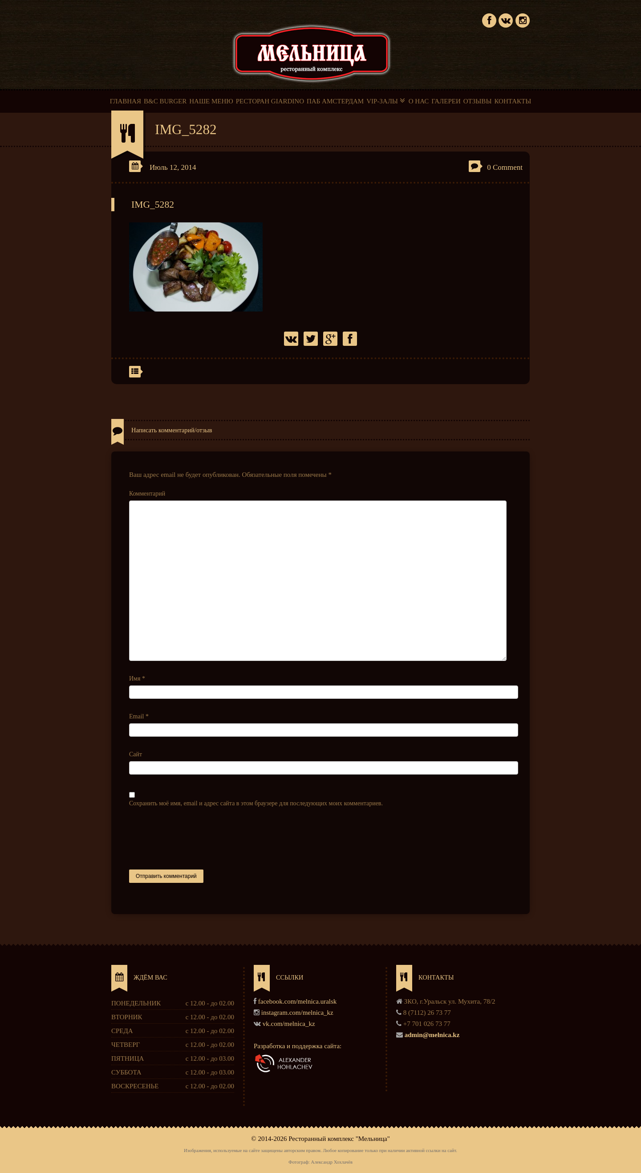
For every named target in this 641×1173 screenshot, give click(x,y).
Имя (137, 678)
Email (139, 716)
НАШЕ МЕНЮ (211, 101)
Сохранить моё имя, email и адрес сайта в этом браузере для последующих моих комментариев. (256, 803)
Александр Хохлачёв (332, 1162)
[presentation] (196, 838)
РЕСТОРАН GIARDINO (270, 101)
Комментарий (147, 493)
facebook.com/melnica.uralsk (297, 1001)
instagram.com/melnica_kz (297, 1012)
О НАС (419, 101)
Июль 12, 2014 (173, 167)
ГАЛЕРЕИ (446, 101)
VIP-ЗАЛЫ (386, 101)
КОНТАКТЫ (512, 101)
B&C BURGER (165, 101)
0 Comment (505, 167)
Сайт (135, 754)
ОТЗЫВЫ (477, 101)
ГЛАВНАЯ (125, 101)
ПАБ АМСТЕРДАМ (335, 101)
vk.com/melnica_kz (289, 1023)
